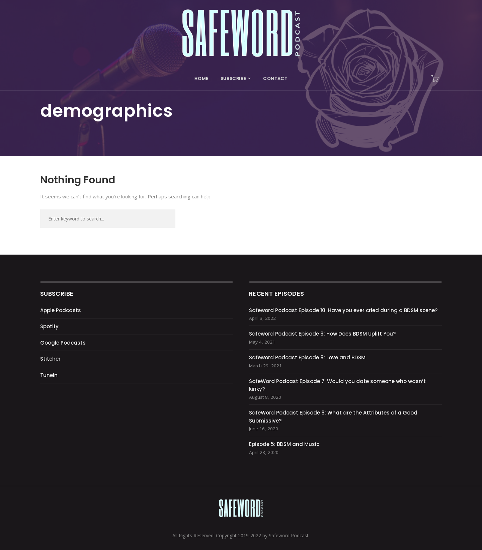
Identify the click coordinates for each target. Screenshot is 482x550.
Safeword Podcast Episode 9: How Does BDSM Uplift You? (322, 333)
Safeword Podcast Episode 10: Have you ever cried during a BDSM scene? (343, 310)
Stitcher (50, 358)
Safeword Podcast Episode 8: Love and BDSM (307, 357)
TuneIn (49, 375)
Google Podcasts (63, 342)
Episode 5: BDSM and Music (284, 444)
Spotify (49, 326)
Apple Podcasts (60, 310)
